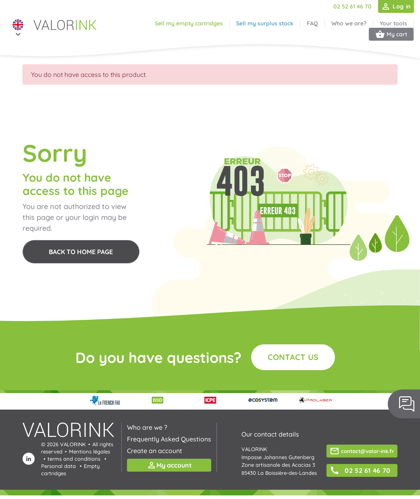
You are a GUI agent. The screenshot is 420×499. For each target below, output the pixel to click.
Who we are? (348, 23)
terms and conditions (74, 459)
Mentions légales (89, 451)
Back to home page (81, 252)
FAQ (312, 23)
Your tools (393, 23)
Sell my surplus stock (264, 23)
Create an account (154, 451)
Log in (396, 6)
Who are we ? (147, 427)
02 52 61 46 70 (352, 6)
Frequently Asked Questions (169, 439)
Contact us (293, 357)
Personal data (58, 466)
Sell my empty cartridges (189, 23)
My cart (391, 34)
